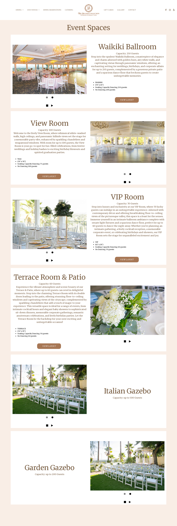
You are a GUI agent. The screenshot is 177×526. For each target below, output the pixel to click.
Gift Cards (108, 10)
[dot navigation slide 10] (125, 494)
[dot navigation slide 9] (52, 417)
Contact (132, 10)
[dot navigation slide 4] (130, 174)
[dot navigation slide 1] (47, 97)
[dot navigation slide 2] (52, 97)
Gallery (121, 10)
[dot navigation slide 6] (52, 252)
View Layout (124, 100)
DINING (19, 10)
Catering (69, 10)
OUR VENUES (33, 10)
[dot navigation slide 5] (47, 252)
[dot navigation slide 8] (47, 417)
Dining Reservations (52, 10)
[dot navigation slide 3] (125, 174)
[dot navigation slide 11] (130, 494)
